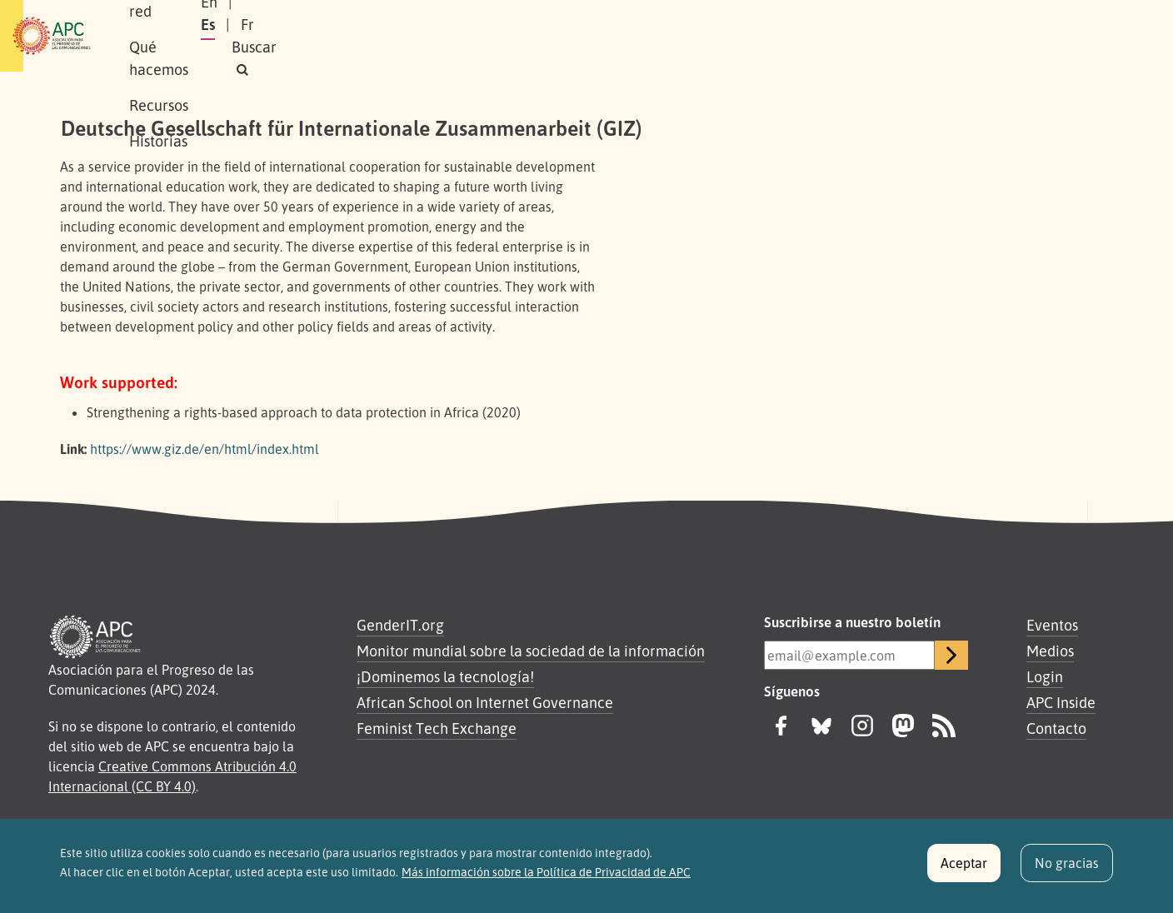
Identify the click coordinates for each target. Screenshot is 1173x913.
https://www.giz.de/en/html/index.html (204, 449)
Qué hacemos (407, 36)
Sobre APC (200, 36)
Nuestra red (298, 36)
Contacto (1056, 728)
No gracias (1067, 868)
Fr (979, 36)
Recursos (507, 36)
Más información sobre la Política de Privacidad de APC (546, 877)
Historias (591, 36)
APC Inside (1061, 702)
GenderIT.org (400, 625)
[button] (1081, 36)
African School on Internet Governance (485, 702)
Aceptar (964, 868)
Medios (1050, 650)
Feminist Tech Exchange (437, 728)
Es (939, 36)
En (898, 36)
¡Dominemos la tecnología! (445, 676)
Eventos (1052, 625)
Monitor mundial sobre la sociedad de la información (531, 650)
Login (1044, 676)
